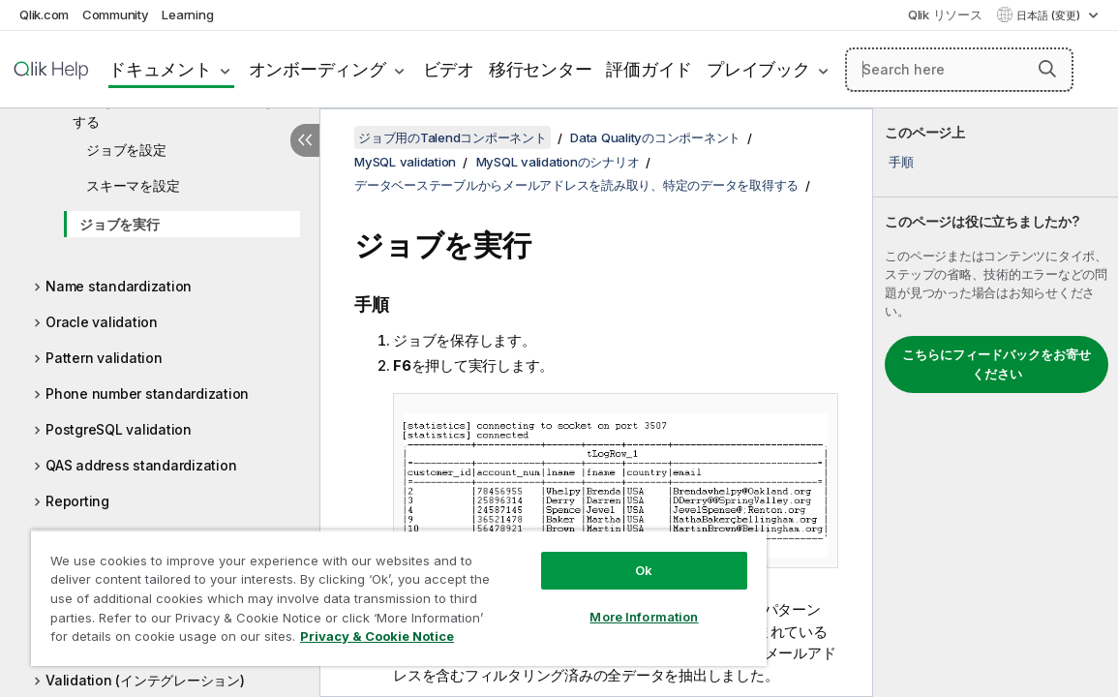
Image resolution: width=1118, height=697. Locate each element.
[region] (355, 590)
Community (115, 14)
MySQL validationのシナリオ (558, 161)
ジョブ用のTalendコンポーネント (452, 137)
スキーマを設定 (132, 185)
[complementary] (995, 402)
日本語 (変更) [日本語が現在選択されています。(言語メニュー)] (1049, 15)
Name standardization (118, 286)
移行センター (540, 69)
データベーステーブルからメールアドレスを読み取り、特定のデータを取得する (576, 185)
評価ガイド (649, 69)
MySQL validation (405, 161)
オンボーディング (317, 69)
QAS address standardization (140, 465)
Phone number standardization (147, 393)
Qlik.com (44, 14)
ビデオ (448, 69)
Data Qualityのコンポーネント (655, 137)
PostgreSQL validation (118, 429)
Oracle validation (101, 322)
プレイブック (758, 69)
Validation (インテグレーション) (145, 680)
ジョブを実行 (119, 224)
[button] (1047, 68)
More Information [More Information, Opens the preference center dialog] (570, 602)
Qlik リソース (945, 14)
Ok (570, 555)
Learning (187, 14)
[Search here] (959, 69)
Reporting (77, 501)
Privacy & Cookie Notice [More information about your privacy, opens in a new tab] (207, 640)
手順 (901, 161)
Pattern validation (104, 357)
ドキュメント (160, 69)
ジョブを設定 (126, 149)
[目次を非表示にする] (304, 140)
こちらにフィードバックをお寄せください (996, 364)
